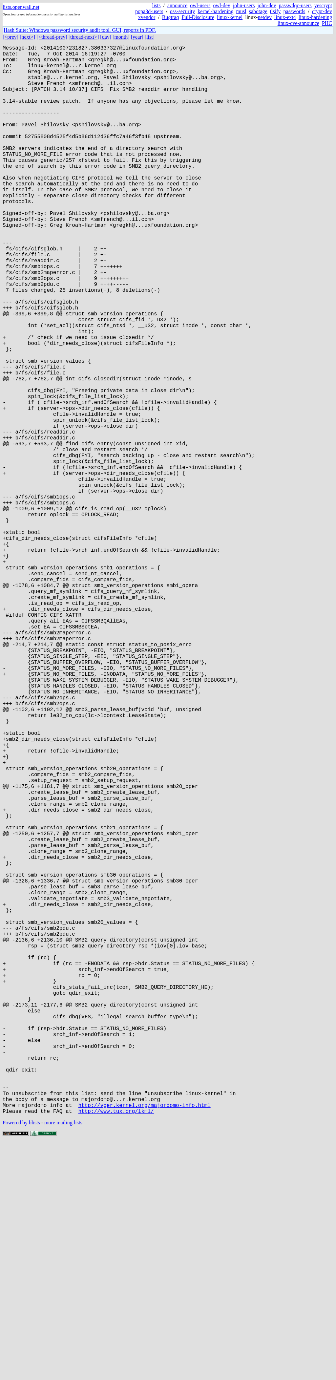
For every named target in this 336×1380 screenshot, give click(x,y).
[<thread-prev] (51, 37)
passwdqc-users (295, 5)
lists (156, 5)
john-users (244, 5)
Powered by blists (21, 1360)
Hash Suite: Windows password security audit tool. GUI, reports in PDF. (80, 30)
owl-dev (221, 5)
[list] (150, 37)
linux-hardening (315, 17)
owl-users (200, 5)
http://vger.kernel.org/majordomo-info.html (144, 1341)
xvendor (146, 17)
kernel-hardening (215, 11)
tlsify (275, 11)
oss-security (182, 11)
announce (177, 5)
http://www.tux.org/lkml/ (116, 1348)
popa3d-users (149, 11)
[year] (137, 37)
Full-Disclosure (197, 17)
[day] (105, 37)
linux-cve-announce (298, 23)
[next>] (27, 37)
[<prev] (10, 37)
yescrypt (323, 5)
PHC (327, 23)
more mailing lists (63, 1360)
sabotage (258, 11)
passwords (294, 11)
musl (241, 11)
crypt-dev (322, 11)
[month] (121, 37)
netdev (265, 17)
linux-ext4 (285, 17)
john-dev (267, 5)
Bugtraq (170, 17)
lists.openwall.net (21, 7)
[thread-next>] (84, 37)
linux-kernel (229, 17)
